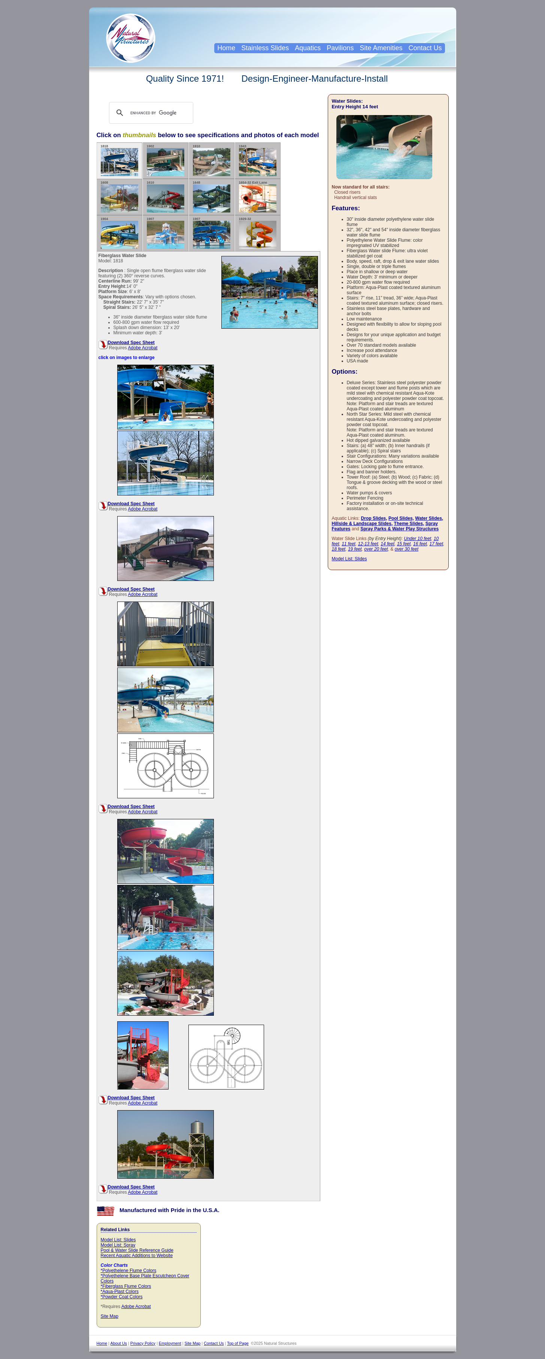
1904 (119, 233)
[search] (158, 112)
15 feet (404, 543)
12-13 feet (368, 543)
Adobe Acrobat (143, 347)
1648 (211, 197)
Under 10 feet (417, 538)
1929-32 (257, 233)
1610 (165, 197)
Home (226, 48)
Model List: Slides (118, 1239)
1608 (119, 197)
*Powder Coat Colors (122, 1296)
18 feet (339, 549)
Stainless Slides (265, 48)
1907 (165, 233)
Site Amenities (381, 48)
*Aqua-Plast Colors (120, 1291)
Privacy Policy (142, 1343)
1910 (211, 160)
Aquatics (308, 48)
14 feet (387, 543)
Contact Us (425, 48)
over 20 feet (376, 549)
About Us (118, 1343)
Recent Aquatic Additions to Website (137, 1255)
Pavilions (340, 48)
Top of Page (238, 1343)
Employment (170, 1343)
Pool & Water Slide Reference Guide (137, 1250)
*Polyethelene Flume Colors (129, 1270)
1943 (257, 160)
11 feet (348, 543)
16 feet (420, 543)
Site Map (109, 1316)
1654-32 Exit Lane (257, 197)
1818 (119, 160)
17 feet (436, 543)
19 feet (355, 549)
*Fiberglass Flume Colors (126, 1286)
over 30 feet (406, 549)
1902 (165, 160)
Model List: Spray (118, 1245)
